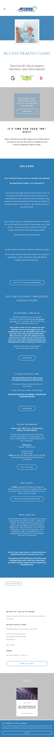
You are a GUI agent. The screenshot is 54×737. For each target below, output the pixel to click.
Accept (27, 733)
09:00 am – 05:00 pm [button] (20, 655)
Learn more (27, 358)
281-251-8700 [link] (10, 645)
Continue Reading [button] (27, 713)
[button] (6, 9)
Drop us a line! (27, 663)
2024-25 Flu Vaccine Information (27, 282)
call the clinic (27, 467)
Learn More (27, 111)
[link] (27, 9)
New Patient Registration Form (27, 499)
